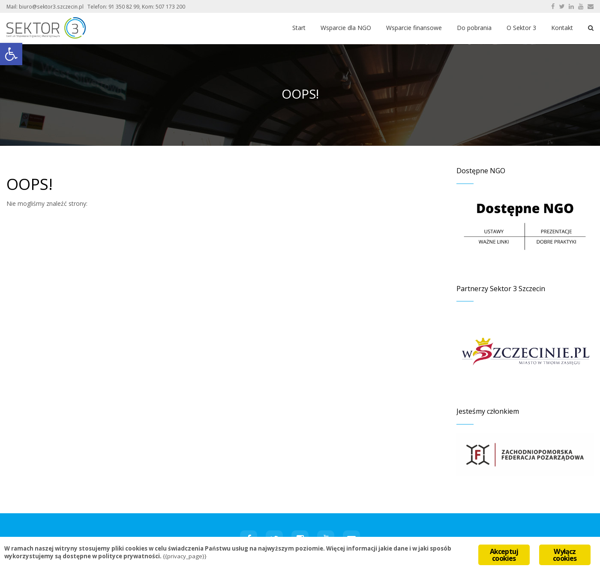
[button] (11, 54)
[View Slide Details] (525, 351)
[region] (525, 351)
